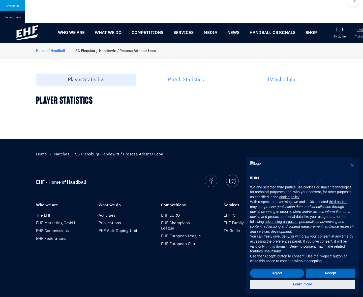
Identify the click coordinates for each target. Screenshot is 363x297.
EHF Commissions (52, 230)
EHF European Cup (178, 243)
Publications (110, 222)
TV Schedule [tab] (281, 79)
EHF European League (181, 235)
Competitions (147, 32)
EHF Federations (51, 238)
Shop (311, 32)
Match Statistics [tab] (186, 79)
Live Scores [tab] (12, 5)
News (233, 32)
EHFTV (230, 215)
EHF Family (234, 222)
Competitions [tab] (13, 17)
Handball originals (272, 32)
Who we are (71, 32)
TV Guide (232, 230)
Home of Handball (50, 50)
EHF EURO (170, 215)
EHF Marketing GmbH (55, 222)
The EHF (43, 215)
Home (42, 153)
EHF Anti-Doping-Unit (118, 230)
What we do (108, 32)
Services (183, 32)
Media (210, 32)
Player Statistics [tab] (86, 79)
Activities (107, 215)
